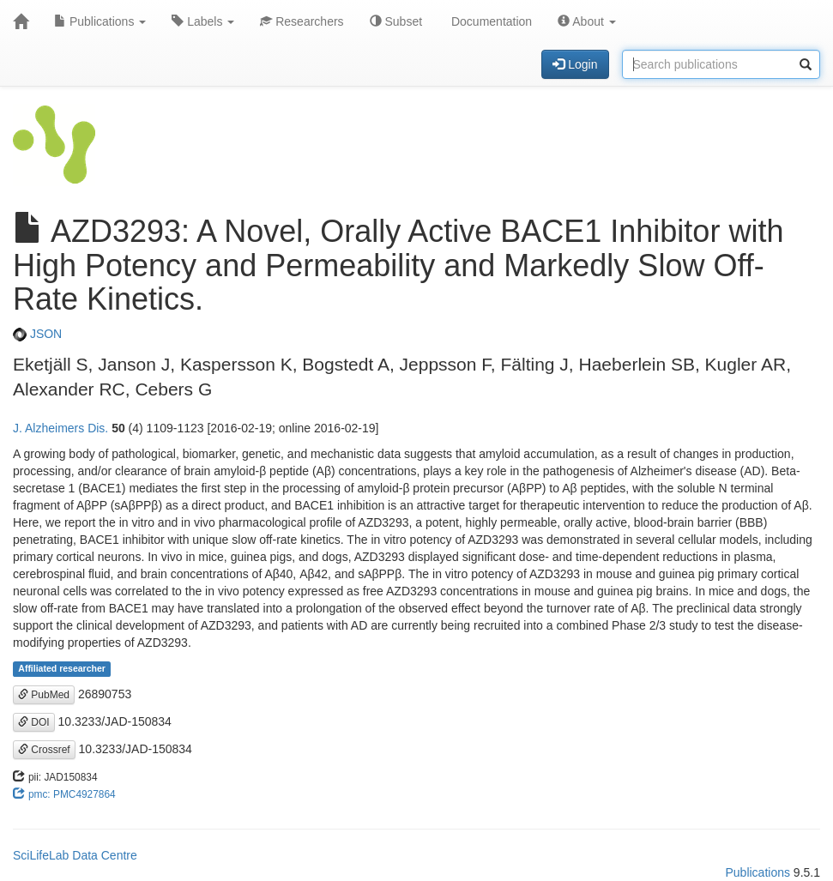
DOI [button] (34, 722)
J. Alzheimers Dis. (60, 428)
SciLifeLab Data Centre (75, 855)
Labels (203, 21)
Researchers (301, 21)
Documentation (490, 21)
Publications (100, 21)
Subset (396, 21)
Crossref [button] (44, 750)
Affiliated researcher (62, 669)
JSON (37, 334)
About (587, 21)
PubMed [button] (43, 695)
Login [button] (574, 64)
